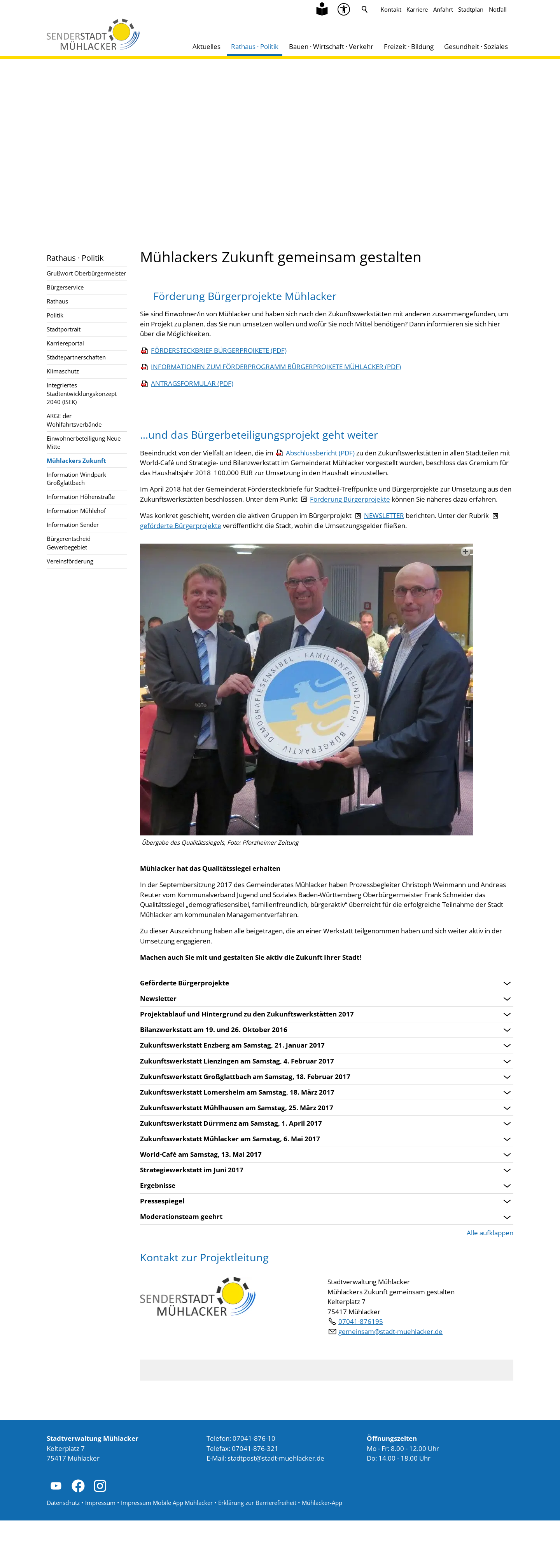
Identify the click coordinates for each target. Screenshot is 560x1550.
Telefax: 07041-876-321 (242, 1477)
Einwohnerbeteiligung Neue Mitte (84, 442)
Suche (365, 9)
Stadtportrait (63, 329)
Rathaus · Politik (254, 46)
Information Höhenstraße (81, 496)
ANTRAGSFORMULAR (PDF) (353, 412)
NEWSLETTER (384, 545)
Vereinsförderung (70, 561)
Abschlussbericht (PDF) (320, 482)
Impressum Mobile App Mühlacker (167, 1532)
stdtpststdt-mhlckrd (276, 1488)
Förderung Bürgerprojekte (350, 528)
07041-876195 (360, 1351)
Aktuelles (206, 46)
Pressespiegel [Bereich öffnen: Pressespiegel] (162, 1231)
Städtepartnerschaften (76, 357)
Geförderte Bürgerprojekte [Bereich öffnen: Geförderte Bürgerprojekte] (184, 1013)
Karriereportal (65, 343)
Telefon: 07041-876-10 (240, 1468)
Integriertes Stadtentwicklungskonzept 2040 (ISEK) (82, 393)
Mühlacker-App (322, 1532)
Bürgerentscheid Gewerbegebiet (69, 543)
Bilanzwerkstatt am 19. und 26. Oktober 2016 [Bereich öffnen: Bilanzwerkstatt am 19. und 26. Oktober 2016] (213, 1059)
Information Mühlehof (76, 510)
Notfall (498, 9)
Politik (55, 315)
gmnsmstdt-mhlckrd (390, 1360)
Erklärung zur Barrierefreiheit (257, 1532)
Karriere (417, 9)
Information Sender (73, 524)
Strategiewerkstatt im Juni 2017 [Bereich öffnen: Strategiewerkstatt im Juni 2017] (191, 1200)
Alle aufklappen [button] (490, 1262)
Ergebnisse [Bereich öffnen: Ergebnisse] (157, 1215)
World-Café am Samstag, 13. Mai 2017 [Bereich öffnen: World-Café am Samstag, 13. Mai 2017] (201, 1184)
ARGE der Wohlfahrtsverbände (74, 420)
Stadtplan (470, 9)
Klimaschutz (63, 371)
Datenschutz (63, 1532)
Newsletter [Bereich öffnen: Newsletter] (158, 1028)
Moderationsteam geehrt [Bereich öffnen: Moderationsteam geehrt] (181, 1246)
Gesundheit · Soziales (476, 46)
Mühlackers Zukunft (76, 460)
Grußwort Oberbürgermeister (86, 273)
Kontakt (391, 9)
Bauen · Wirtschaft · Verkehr (331, 46)
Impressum (100, 1532)
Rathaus (57, 301)
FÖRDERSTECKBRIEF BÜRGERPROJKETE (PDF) (380, 370)
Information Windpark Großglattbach (76, 478)
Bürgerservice (65, 287)
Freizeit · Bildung (409, 46)
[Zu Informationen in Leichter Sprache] (322, 9)
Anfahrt (443, 9)
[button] (56, 1515)
